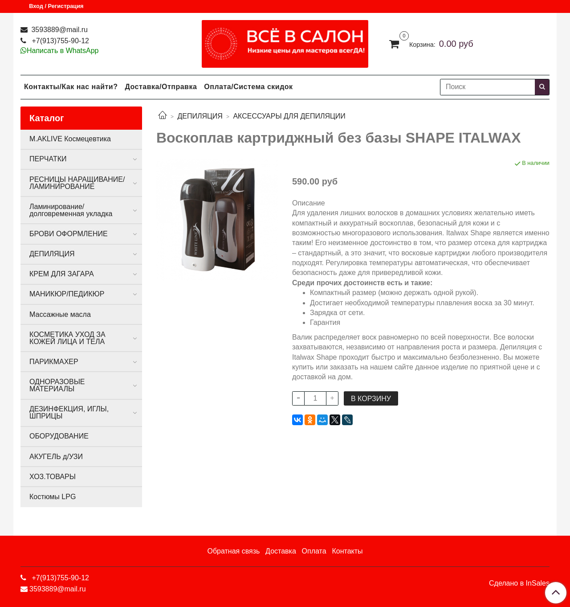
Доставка (280, 551)
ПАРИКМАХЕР (53, 361)
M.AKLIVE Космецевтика (70, 139)
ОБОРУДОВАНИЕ (59, 436)
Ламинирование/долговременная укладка (70, 210)
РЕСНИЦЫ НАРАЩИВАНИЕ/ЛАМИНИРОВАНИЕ (77, 183)
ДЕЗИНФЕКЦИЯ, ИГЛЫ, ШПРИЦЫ (69, 412)
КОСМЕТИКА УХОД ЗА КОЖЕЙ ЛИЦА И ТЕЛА (67, 338)
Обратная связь (233, 551)
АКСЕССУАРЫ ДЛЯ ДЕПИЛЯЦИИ (289, 116)
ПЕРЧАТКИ (48, 159)
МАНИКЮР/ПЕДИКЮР (66, 294)
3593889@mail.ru (58, 29)
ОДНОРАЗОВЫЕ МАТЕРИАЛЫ (57, 385)
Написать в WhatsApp (62, 50)
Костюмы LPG (52, 496)
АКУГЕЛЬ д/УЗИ (56, 456)
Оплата (314, 551)
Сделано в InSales (519, 583)
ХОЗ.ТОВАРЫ (52, 476)
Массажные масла (60, 314)
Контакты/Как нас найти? (71, 86)
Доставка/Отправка (161, 86)
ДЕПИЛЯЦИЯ (199, 116)
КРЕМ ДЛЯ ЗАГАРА (61, 274)
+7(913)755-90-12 (59, 41)
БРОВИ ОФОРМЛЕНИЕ (68, 234)
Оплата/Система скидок (248, 86)
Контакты (347, 551)
